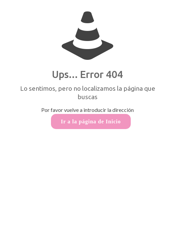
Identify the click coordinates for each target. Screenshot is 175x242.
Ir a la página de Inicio (91, 121)
